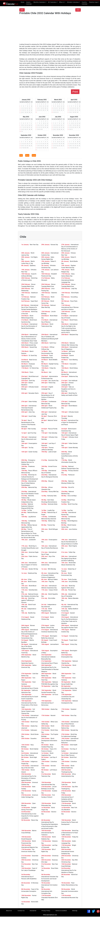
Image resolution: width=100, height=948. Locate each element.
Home (22, 2)
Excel (34, 155)
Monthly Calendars (39, 2)
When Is (61, 2)
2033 (78, 10)
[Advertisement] (50, 30)
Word (27, 155)
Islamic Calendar (29, 3)
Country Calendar (84, 3)
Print (75, 91)
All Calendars (52, 2)
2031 (22, 10)
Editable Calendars (73, 2)
